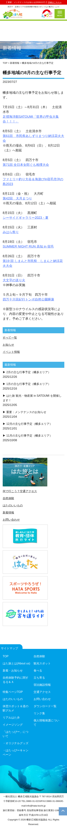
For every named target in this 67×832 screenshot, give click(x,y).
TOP (6, 656)
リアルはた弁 (11, 717)
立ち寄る (39, 677)
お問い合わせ (11, 519)
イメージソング (13, 724)
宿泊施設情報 (42, 684)
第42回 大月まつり (17, 198)
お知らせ (8, 344)
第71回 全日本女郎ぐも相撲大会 (26, 165)
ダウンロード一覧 (45, 706)
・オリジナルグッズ (15, 743)
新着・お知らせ (13, 670)
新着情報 (8, 512)
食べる (38, 670)
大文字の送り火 (14, 280)
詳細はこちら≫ (55, 2)
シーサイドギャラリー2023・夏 (25, 217)
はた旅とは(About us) (16, 663)
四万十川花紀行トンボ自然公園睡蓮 (28, 299)
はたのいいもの (13, 505)
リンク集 (39, 713)
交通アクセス (42, 691)
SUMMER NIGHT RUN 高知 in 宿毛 (28, 246)
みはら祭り (11, 232)
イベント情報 (11, 351)
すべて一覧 (10, 337)
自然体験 (8, 498)
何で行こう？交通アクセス (20, 491)
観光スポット (42, 663)
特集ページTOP (13, 691)
